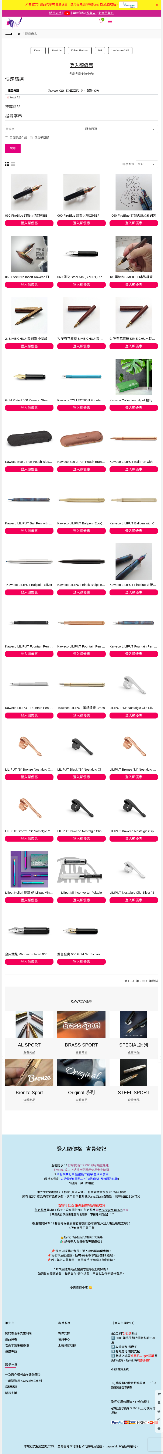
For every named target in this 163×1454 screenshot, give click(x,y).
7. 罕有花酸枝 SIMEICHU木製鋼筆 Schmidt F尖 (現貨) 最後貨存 (81, 338)
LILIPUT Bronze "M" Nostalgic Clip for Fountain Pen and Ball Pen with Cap (134, 769)
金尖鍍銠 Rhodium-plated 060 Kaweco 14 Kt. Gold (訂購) (29, 954)
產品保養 (11, 1339)
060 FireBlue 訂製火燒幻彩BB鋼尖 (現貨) (29, 215)
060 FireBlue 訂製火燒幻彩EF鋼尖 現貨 (81, 215)
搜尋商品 (31, 34)
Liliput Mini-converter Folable (81, 892)
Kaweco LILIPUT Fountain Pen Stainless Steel (29, 708)
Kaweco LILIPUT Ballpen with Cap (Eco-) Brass (134, 523)
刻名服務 (40, 1210)
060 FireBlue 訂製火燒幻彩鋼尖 (133, 215)
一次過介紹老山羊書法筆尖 (23, 1375)
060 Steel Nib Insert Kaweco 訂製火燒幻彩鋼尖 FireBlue (29, 277)
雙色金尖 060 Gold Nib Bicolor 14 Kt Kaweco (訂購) (81, 954)
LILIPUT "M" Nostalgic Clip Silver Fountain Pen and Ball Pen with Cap (134, 708)
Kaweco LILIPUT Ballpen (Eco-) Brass (81, 523)
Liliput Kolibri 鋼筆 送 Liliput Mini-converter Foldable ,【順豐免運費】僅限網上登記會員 (29, 892)
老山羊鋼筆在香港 (17, 1345)
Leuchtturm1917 (120, 50)
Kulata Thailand (79, 50)
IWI (100, 50)
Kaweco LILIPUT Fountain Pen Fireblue (134, 646)
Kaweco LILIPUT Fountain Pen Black (29, 646)
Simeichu (57, 50)
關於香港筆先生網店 (18, 1333)
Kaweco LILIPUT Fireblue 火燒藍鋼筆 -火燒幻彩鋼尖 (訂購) (134, 584)
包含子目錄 (39, 137)
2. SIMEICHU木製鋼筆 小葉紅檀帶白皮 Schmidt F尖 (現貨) (29, 338)
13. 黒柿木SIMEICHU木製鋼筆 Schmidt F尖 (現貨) (134, 277)
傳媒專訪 (11, 1351)
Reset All (13, 97)
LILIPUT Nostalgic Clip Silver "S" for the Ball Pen (134, 892)
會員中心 (64, 1339)
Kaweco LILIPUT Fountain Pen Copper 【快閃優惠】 (81, 646)
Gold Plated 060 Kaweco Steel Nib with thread (29, 400)
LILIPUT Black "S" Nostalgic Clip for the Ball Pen (81, 769)
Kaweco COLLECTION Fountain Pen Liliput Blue (81, 400)
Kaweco (38, 50)
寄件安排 (64, 1333)
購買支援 (11, 1393)
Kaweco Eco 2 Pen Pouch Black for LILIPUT (29, 461)
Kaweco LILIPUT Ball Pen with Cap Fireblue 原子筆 (29, 523)
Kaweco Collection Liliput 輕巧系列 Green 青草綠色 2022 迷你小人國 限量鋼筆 (134, 400)
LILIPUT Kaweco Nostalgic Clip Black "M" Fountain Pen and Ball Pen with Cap (81, 831)
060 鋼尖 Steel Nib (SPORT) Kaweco (81, 277)
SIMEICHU (72, 90)
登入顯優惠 (81, 65)
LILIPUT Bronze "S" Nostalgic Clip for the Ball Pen (29, 831)
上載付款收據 (67, 1345)
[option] (29, 1058)
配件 (90, 90)
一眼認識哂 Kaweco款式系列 (23, 1381)
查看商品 (29, 1052)
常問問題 (11, 1387)
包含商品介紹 (16, 137)
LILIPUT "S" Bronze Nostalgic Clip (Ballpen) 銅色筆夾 (29, 769)
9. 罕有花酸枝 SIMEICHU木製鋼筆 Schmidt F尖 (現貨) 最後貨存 (134, 338)
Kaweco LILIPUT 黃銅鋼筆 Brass (81, 708)
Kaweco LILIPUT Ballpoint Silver (29, 584)
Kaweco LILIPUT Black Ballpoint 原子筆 (81, 584)
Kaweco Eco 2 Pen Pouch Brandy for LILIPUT (81, 461)
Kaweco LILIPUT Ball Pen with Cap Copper (134, 461)
